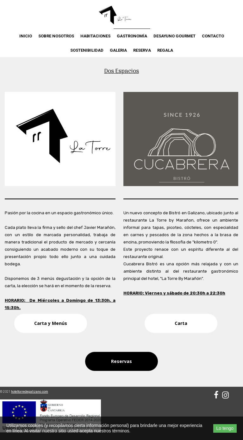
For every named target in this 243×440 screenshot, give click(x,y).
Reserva (142, 50)
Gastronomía (132, 36)
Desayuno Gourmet (174, 36)
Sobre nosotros (56, 36)
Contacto (213, 36)
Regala (165, 50)
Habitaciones (95, 36)
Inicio (25, 36)
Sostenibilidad (86, 50)
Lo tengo (225, 428)
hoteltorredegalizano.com (29, 391)
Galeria (118, 50)
